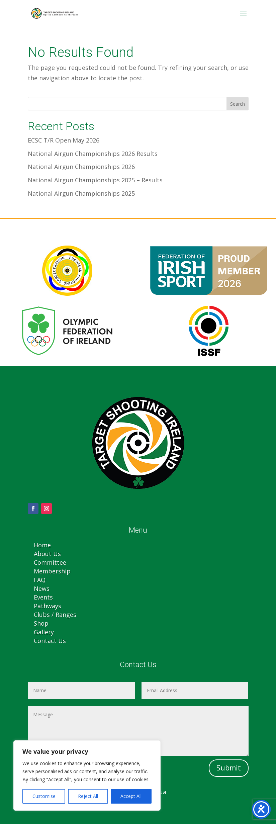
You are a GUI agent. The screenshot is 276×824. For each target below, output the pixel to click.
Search (237, 104)
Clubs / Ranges (55, 615)
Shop (41, 623)
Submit (228, 767)
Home (42, 545)
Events (43, 597)
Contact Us (50, 641)
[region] (87, 775)
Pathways (47, 606)
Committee (50, 562)
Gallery (44, 632)
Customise (44, 796)
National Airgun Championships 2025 (81, 193)
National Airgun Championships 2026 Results (93, 154)
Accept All (131, 796)
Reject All (88, 796)
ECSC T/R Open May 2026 (63, 140)
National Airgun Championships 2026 (81, 167)
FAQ (39, 580)
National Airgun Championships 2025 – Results (95, 180)
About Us (47, 554)
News (42, 588)
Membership (52, 571)
